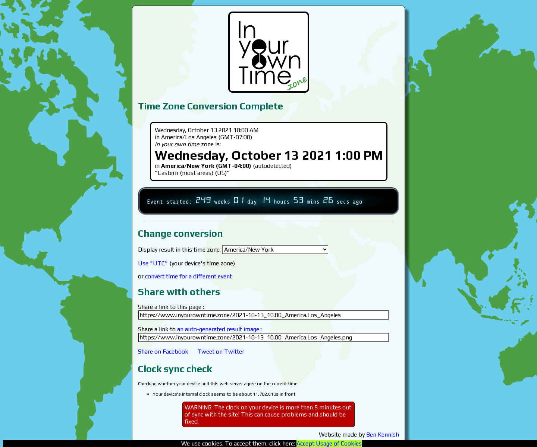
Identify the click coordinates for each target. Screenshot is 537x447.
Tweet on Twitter (220, 351)
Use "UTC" (153, 263)
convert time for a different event (188, 276)
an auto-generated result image (218, 329)
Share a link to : (200, 329)
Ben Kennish (382, 434)
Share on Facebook (163, 351)
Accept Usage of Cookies (329, 443)
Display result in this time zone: (233, 249)
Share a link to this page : (171, 306)
